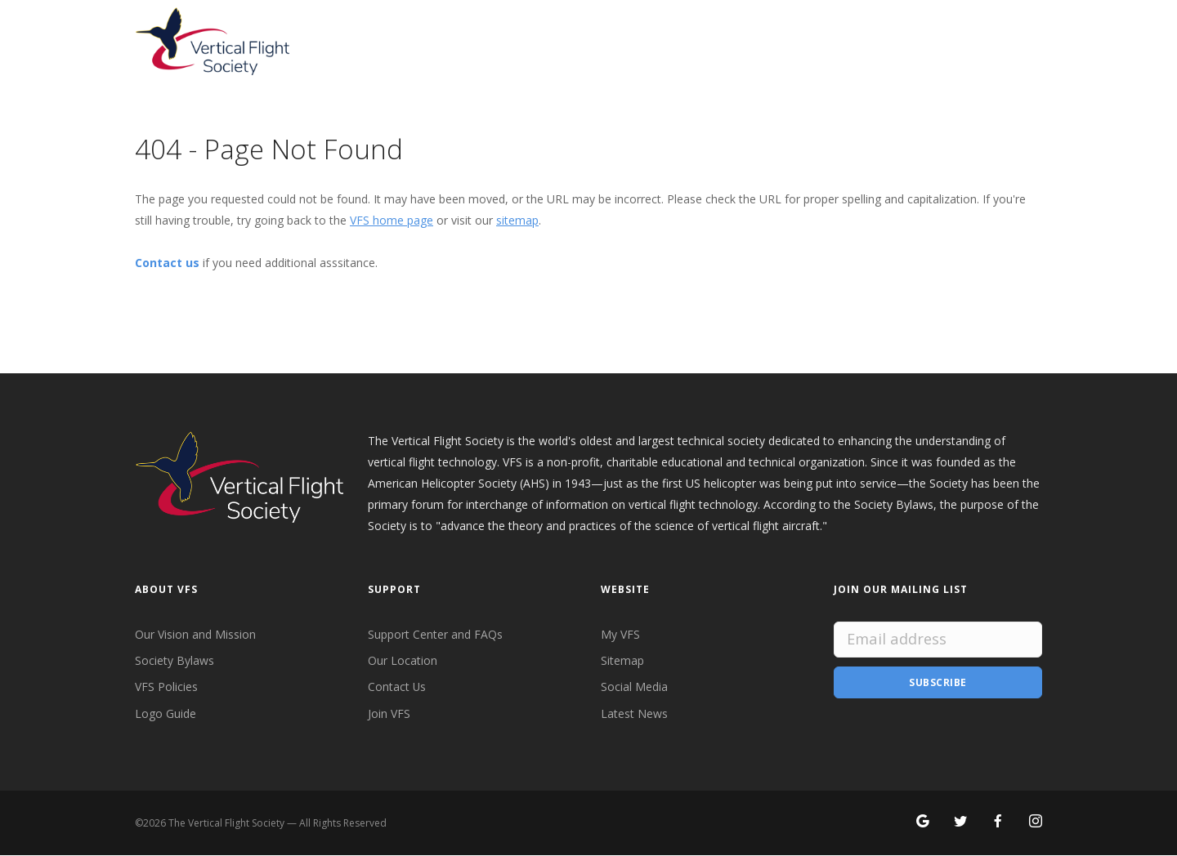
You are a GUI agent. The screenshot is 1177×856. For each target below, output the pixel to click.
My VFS (620, 634)
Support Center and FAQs (435, 634)
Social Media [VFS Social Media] (634, 687)
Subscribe (938, 682)
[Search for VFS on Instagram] (1035, 823)
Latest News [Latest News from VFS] (634, 713)
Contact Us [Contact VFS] (397, 687)
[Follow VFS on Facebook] (998, 823)
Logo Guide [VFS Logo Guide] (165, 713)
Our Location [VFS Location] (402, 660)
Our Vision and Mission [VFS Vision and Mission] (195, 634)
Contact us (167, 262)
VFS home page (391, 220)
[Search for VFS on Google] (922, 823)
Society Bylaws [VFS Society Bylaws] (174, 660)
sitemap (517, 220)
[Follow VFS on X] (960, 823)
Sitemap (622, 660)
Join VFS (389, 713)
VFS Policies (166, 687)
